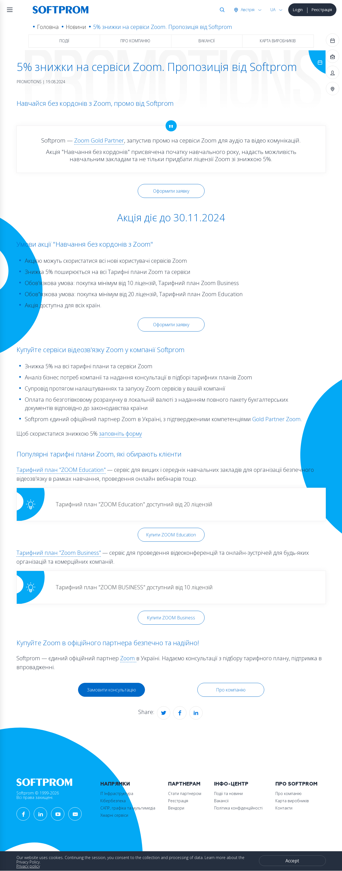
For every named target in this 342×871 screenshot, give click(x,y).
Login (298, 9)
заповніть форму (120, 433)
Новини (76, 27)
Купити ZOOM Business (171, 618)
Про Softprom (296, 784)
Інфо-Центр (231, 784)
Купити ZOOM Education (171, 535)
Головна (48, 27)
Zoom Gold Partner (99, 140)
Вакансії (206, 40)
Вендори (176, 808)
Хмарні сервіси (114, 815)
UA (272, 9)
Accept (292, 861)
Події (64, 40)
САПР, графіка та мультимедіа (127, 808)
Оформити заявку (171, 191)
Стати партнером (184, 793)
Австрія (247, 9)
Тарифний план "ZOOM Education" (61, 469)
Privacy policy (28, 866)
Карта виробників (278, 40)
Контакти (283, 808)
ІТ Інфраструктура (116, 793)
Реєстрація (321, 9)
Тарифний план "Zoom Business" (58, 552)
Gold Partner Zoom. (277, 419)
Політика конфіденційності (238, 808)
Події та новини (228, 793)
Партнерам (184, 784)
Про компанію (135, 40)
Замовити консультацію (111, 690)
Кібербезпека (113, 800)
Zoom (128, 658)
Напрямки (115, 784)
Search (221, 10)
